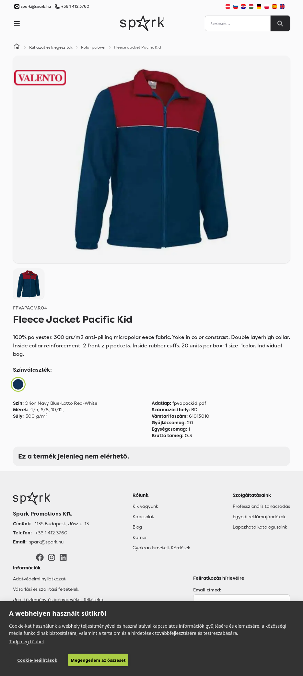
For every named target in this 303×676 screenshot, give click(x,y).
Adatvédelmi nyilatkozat (39, 579)
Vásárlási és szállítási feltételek (45, 589)
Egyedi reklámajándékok (259, 516)
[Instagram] (51, 557)
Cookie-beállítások (37, 660)
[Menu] (17, 23)
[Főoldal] (51, 498)
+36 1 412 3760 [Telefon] (51, 533)
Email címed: (207, 590)
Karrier (140, 537)
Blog (137, 527)
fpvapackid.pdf (179, 403)
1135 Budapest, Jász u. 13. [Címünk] (62, 524)
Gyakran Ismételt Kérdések (161, 548)
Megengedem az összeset (98, 660)
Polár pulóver (93, 47)
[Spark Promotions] (142, 23)
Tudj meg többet (26, 641)
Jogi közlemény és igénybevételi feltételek (58, 599)
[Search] (280, 23)
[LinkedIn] (63, 557)
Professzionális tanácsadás (261, 506)
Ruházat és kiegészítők (51, 47)
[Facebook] (39, 557)
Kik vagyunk (145, 506)
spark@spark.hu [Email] (46, 542)
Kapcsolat (143, 516)
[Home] (17, 47)
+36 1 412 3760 (75, 6)
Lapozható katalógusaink (260, 527)
